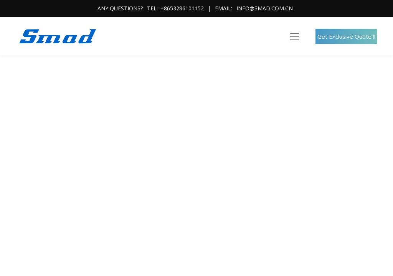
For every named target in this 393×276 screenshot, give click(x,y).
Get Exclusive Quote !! (346, 36)
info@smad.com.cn (264, 8)
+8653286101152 (182, 8)
